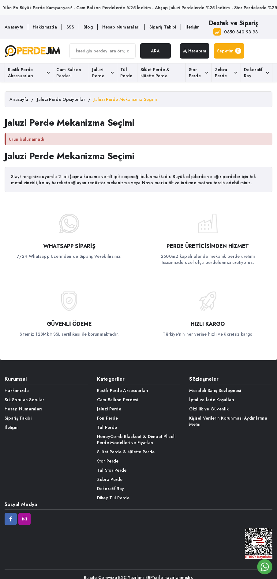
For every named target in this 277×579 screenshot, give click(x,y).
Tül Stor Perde (112, 470)
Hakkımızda (45, 27)
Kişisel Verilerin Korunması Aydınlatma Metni (228, 421)
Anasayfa (14, 27)
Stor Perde (198, 73)
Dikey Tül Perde (113, 498)
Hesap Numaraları (121, 27)
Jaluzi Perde (103, 73)
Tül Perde (126, 73)
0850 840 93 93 (241, 32)
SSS (70, 27)
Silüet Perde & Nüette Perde (155, 73)
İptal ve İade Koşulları (211, 400)
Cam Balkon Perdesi (68, 73)
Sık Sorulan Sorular (24, 400)
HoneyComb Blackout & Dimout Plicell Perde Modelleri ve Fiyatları (136, 439)
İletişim (192, 27)
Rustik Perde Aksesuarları (29, 73)
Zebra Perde (226, 73)
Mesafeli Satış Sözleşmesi (215, 390)
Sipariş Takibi (162, 27)
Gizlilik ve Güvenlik (209, 409)
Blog (88, 27)
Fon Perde (107, 418)
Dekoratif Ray (256, 73)
